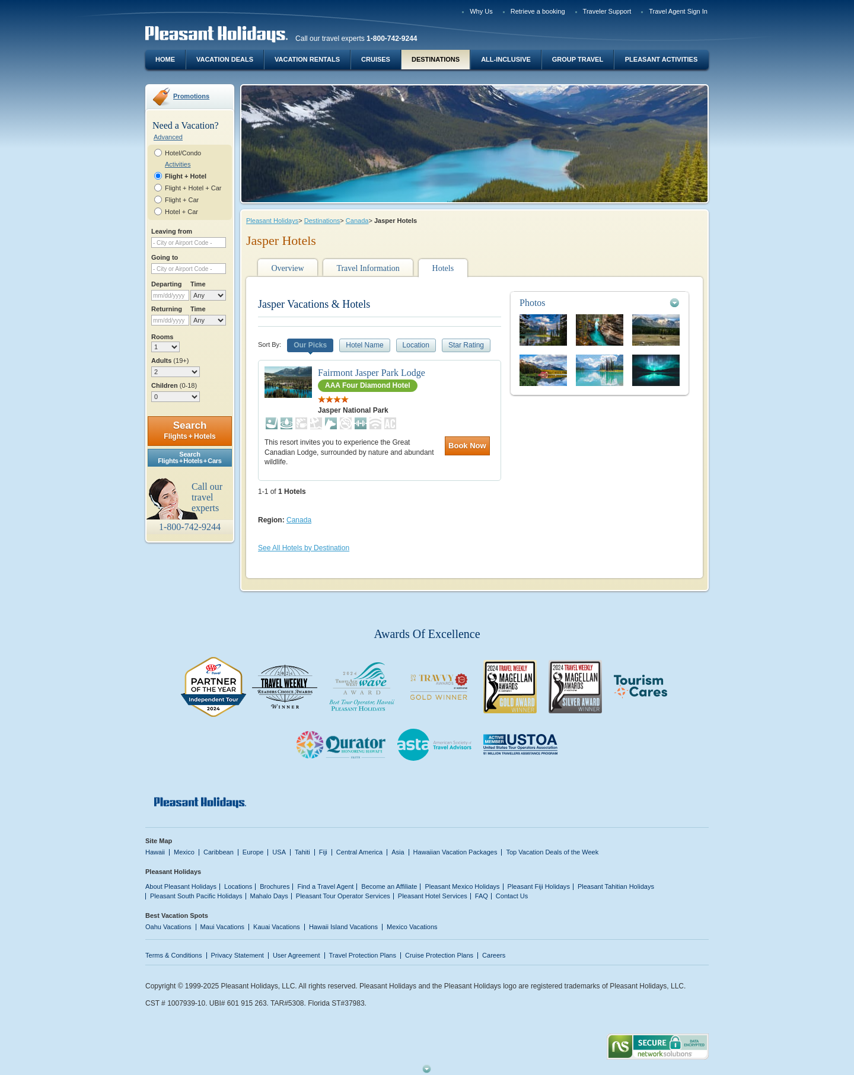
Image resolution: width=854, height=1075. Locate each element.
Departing (166, 284)
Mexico (184, 852)
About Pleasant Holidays (180, 886)
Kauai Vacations (276, 926)
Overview (287, 268)
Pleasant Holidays (272, 220)
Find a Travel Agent (325, 886)
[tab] (600, 302)
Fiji (323, 852)
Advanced (168, 137)
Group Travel (577, 59)
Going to (164, 257)
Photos (533, 303)
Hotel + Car (181, 211)
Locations (238, 886)
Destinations (436, 59)
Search (189, 430)
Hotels (443, 268)
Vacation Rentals (307, 59)
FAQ (481, 895)
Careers (493, 955)
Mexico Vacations (412, 926)
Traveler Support (607, 11)
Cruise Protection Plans (439, 955)
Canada (357, 220)
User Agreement (296, 955)
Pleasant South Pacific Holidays (196, 895)
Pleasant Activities (661, 59)
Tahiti (302, 852)
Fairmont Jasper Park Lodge (371, 373)
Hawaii (155, 852)
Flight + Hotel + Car (193, 188)
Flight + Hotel (185, 176)
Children (174, 385)
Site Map (158, 840)
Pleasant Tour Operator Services (343, 895)
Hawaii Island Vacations (343, 926)
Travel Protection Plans (362, 955)
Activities (177, 164)
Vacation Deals (224, 59)
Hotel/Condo (183, 153)
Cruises (375, 59)
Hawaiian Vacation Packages (455, 852)
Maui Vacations (222, 926)
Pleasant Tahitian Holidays (616, 886)
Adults (170, 360)
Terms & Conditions (173, 955)
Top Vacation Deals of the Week (552, 852)
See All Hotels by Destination (303, 548)
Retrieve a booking (538, 11)
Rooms (162, 336)
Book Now (467, 445)
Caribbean (218, 852)
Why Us (481, 11)
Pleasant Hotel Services (432, 895)
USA (279, 852)
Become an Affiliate (389, 886)
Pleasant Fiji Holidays (539, 886)
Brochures (274, 886)
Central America (359, 852)
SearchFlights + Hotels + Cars (190, 457)
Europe (253, 852)
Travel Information (367, 268)
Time (198, 284)
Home (165, 59)
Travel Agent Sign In (678, 11)
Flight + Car (182, 199)
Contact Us (512, 895)
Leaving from (171, 231)
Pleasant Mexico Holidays (462, 886)
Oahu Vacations (168, 926)
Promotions (191, 96)
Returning (166, 308)
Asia (397, 852)
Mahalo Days (269, 895)
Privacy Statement (237, 955)
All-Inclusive (506, 59)
